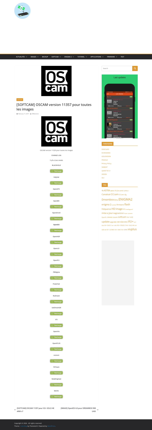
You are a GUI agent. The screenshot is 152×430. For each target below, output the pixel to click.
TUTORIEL (81, 57)
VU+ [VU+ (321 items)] (130, 221)
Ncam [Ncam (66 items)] (125, 213)
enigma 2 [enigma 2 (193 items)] (106, 204)
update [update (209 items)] (105, 221)
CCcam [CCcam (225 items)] (114, 194)
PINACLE (105, 160)
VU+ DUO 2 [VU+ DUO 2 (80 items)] (107, 225)
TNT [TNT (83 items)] (128, 217)
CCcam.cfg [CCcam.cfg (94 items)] (122, 195)
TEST (122, 57)
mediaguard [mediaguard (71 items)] (129, 209)
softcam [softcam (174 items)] (122, 216)
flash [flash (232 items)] (127, 204)
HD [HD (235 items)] (113, 209)
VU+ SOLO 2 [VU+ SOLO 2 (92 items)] (121, 225)
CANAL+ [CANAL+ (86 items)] (126, 191)
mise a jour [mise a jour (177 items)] (107, 213)
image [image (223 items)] (119, 209)
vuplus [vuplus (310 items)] (132, 229)
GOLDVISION (106, 156)
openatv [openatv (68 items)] (130, 213)
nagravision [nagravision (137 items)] (118, 213)
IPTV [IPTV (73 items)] (124, 209)
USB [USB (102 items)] (118, 222)
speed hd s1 (106, 171)
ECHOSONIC (106, 153)
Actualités (20, 57)
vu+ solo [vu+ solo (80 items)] (114, 225)
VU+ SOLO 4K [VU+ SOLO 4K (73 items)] (130, 225)
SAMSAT (105, 167)
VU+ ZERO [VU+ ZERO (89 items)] (124, 230)
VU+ (103, 178)
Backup (45, 57)
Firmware (111, 57)
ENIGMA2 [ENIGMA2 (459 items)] (125, 199)
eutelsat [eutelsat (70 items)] (114, 205)
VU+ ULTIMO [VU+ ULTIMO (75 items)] (110, 229)
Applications (96, 57)
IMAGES (33, 57)
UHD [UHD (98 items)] (131, 217)
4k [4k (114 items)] (102, 190)
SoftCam (55, 57)
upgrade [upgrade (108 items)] (113, 222)
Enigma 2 (68, 57)
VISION (104, 174)
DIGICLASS (105, 149)
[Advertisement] (76, 37)
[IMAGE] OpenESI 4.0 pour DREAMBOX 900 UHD (79, 410)
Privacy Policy (106, 163)
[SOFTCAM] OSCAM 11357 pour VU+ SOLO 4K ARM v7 (34, 410)
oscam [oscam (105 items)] (115, 217)
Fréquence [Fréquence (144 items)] (106, 209)
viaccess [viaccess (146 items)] (124, 221)
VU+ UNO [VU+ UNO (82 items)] (118, 230)
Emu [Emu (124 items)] (116, 200)
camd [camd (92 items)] (121, 191)
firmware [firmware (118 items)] (120, 205)
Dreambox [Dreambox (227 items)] (108, 199)
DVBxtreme (35, 114)
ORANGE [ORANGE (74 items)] (109, 217)
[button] (26, 56)
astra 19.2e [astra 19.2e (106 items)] (114, 190)
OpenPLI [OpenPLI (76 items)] (104, 217)
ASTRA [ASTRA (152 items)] (107, 190)
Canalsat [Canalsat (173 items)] (106, 194)
